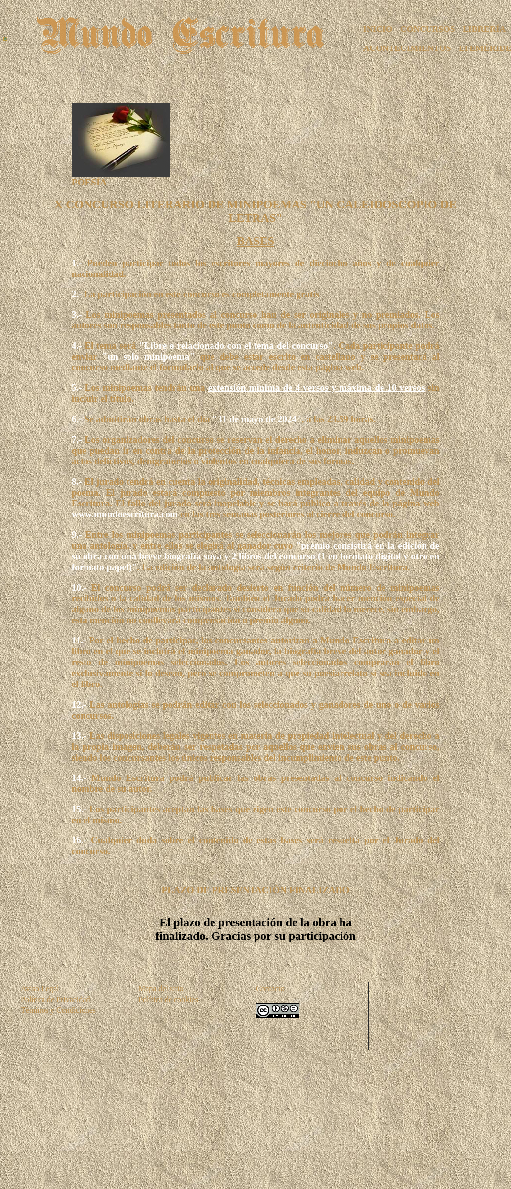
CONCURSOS (427, 29)
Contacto (270, 988)
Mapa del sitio (161, 988)
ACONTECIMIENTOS (407, 48)
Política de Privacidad (55, 999)
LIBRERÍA (484, 29)
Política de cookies (168, 999)
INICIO (378, 29)
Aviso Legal (40, 988)
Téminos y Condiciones (58, 1010)
